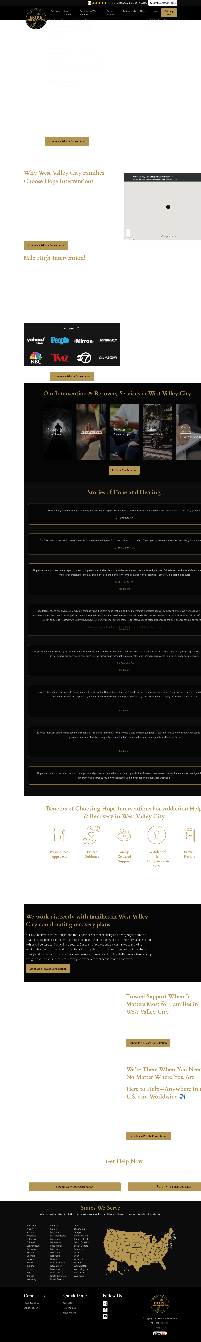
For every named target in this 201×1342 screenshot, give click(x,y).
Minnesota (55, 1242)
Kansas (30, 1275)
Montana (55, 1252)
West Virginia (81, 1269)
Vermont (78, 1259)
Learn (155, 11)
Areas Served (67, 13)
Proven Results (189, 854)
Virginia (78, 1262)
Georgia (31, 1255)
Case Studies (110, 13)
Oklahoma (79, 1228)
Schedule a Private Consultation (66, 141)
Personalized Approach (59, 854)
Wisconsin (79, 1272)
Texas (77, 1252)
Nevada (54, 1259)
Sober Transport (154, 431)
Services (55, 11)
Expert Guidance (91, 854)
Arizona (30, 1232)
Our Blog (68, 1302)
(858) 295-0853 (169, 3)
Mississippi (56, 1245)
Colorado (31, 1242)
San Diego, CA (31, 1307)
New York (55, 1272)
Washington (80, 1265)
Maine (53, 1228)
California (32, 1239)
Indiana (30, 1265)
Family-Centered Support (124, 857)
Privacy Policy (160, 1327)
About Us (143, 13)
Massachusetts (58, 1235)
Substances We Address (88, 13)
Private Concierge (122, 431)
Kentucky (31, 1279)
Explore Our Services (124, 470)
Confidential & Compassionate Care (158, 859)
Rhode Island (81, 1239)
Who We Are (69, 1312)
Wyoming (79, 1275)
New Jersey (56, 1265)
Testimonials (129, 11)
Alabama (31, 1225)
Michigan (55, 1239)
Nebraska (55, 1255)
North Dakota (57, 1279)
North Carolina (58, 1275)
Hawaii (30, 1259)
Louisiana (55, 1225)
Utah (76, 1255)
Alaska (30, 1228)
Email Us (143, 3)
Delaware (31, 1249)
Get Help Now (169, 13)
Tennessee (79, 1249)
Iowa (29, 1272)
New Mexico (56, 1269)
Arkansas (31, 1235)
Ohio (76, 1225)
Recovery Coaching (54, 431)
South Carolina (81, 1242)
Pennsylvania (81, 1235)
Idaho (30, 1262)
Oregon (78, 1232)
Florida (30, 1252)
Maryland (55, 1232)
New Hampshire (58, 1262)
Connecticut (33, 1245)
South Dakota (81, 1245)
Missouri (54, 1249)
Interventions (91, 431)
